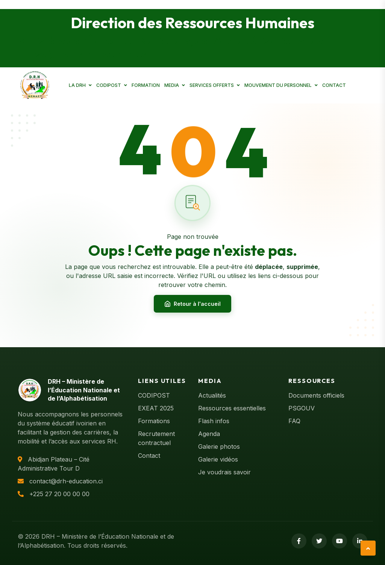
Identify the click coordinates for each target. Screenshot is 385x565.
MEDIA (171, 85)
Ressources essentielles (232, 408)
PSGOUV (301, 408)
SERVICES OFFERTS (211, 85)
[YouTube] (339, 540)
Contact (149, 455)
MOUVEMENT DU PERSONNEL (278, 85)
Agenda (209, 433)
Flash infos (213, 421)
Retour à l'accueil (192, 304)
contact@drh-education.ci (66, 481)
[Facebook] (298, 540)
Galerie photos (219, 446)
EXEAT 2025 (156, 408)
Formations (154, 421)
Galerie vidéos (218, 459)
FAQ (294, 421)
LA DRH (77, 85)
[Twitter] (319, 540)
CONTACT (334, 85)
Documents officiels (316, 395)
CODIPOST (108, 85)
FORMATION (146, 85)
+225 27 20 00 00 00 (59, 494)
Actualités (212, 395)
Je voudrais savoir (224, 472)
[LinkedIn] (359, 540)
